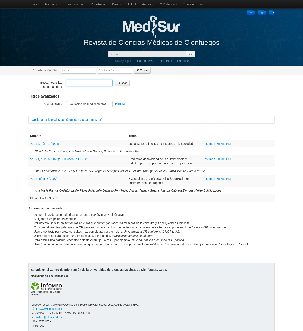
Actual (132, 4)
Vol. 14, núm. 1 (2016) (44, 143)
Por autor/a (165, 61)
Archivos (147, 4)
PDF (229, 143)
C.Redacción (168, 4)
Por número (145, 61)
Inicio (35, 4)
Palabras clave (52, 103)
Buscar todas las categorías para (51, 84)
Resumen (209, 143)
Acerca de (53, 4)
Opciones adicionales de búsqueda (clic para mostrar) (67, 119)
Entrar (142, 70)
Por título (183, 61)
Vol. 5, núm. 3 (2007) (43, 178)
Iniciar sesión (76, 4)
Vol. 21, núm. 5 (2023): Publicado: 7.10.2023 (59, 159)
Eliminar (120, 103)
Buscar (116, 4)
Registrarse (98, 4)
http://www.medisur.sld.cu (49, 308)
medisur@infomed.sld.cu (48, 317)
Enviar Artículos (193, 4)
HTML (221, 143)
